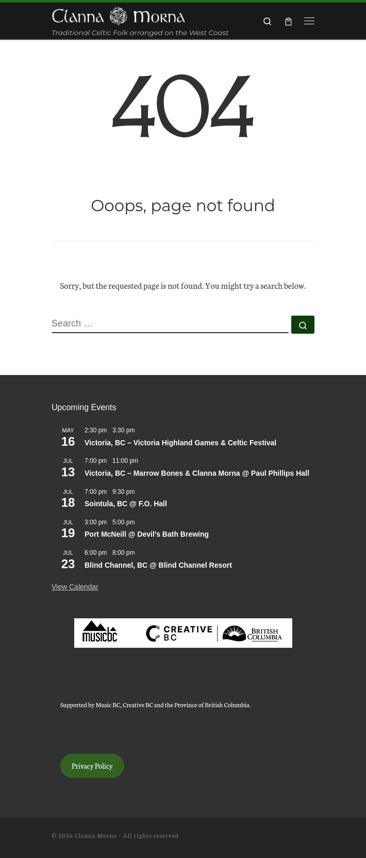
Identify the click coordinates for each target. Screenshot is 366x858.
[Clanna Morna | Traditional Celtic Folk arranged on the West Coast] (119, 15)
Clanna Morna (96, 835)
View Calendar (75, 587)
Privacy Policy (92, 765)
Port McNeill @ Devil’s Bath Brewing (147, 534)
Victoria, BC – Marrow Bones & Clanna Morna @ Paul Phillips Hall (197, 473)
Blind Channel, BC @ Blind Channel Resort (158, 565)
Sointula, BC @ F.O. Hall (126, 504)
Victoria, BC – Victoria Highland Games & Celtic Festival (180, 443)
